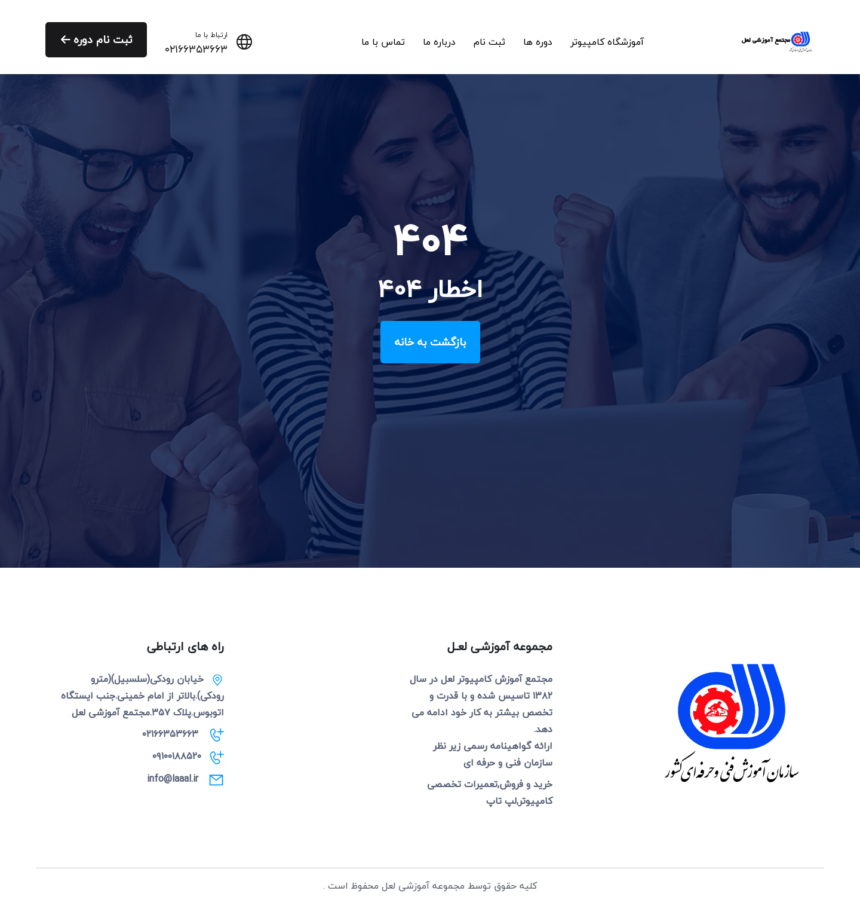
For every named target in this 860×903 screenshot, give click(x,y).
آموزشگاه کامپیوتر (607, 41)
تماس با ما (383, 41)
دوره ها (537, 41)
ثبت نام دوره (97, 39)
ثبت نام (489, 41)
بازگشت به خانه (430, 342)
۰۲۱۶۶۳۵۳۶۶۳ (196, 49)
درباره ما (439, 41)
